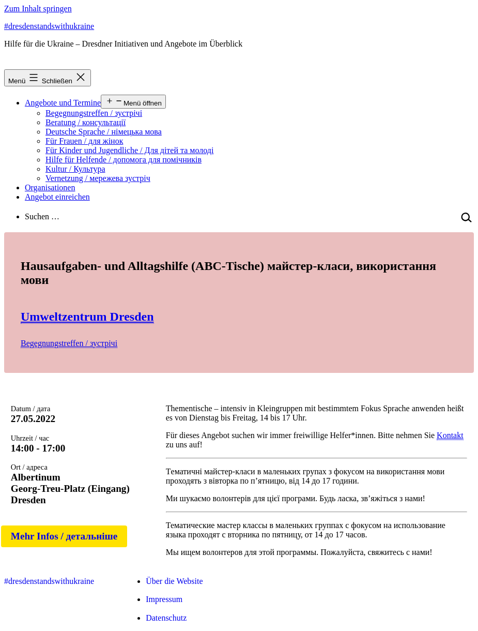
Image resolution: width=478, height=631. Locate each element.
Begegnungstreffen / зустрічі (93, 113)
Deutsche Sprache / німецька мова (103, 131)
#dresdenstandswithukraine (49, 26)
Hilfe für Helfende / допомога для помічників (123, 159)
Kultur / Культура (75, 168)
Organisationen (50, 187)
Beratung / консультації (85, 122)
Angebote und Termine (63, 102)
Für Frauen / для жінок (84, 141)
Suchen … (42, 216)
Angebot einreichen (57, 196)
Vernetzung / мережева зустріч (97, 178)
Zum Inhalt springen (38, 8)
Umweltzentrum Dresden (87, 316)
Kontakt (450, 435)
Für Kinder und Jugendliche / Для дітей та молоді (129, 150)
